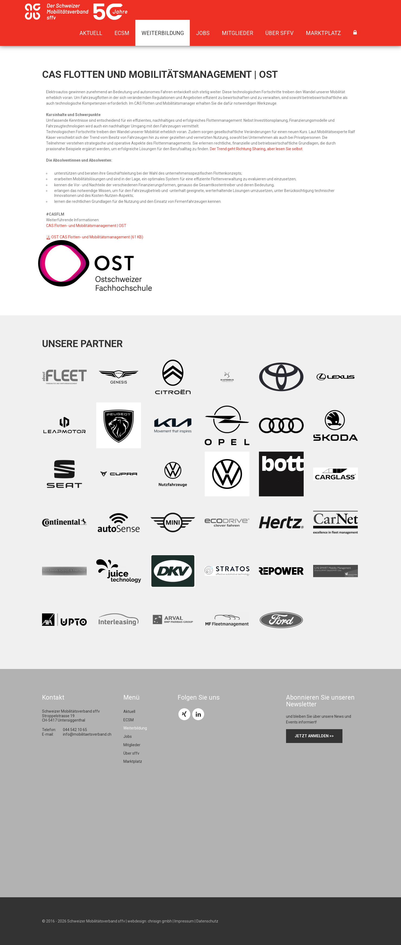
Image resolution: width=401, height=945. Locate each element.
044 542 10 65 (75, 730)
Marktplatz (323, 33)
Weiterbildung (163, 33)
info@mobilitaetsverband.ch (87, 734)
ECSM (121, 33)
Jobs (203, 33)
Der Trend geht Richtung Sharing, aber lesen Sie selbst (256, 149)
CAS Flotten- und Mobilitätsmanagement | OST (86, 225)
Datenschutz (207, 921)
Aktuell (90, 33)
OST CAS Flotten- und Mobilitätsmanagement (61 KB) (97, 237)
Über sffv (279, 33)
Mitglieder (237, 33)
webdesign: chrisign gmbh (149, 921)
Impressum (184, 921)
